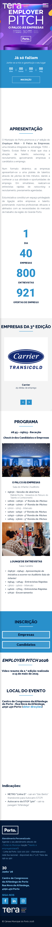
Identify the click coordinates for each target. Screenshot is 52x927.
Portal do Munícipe (11, 845)
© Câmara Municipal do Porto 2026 (18, 921)
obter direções (32, 706)
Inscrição (26, 80)
